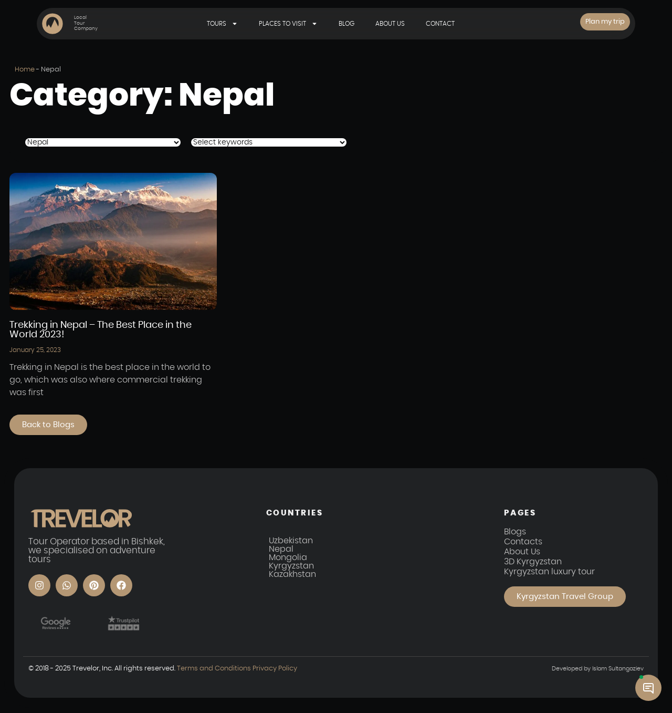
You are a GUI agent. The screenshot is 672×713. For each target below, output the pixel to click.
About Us (390, 23)
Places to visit (288, 23)
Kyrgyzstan (291, 566)
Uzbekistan (291, 541)
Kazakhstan (292, 575)
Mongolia (288, 558)
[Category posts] (103, 142)
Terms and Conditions (214, 668)
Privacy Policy (274, 668)
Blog (346, 23)
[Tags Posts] (268, 142)
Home (25, 69)
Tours (222, 23)
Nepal (281, 549)
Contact (440, 23)
